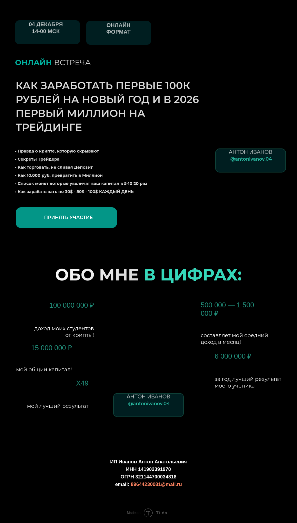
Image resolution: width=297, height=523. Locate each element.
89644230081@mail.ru (156, 484)
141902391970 (154, 469)
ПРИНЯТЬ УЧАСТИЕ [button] (68, 217)
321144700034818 (156, 477)
